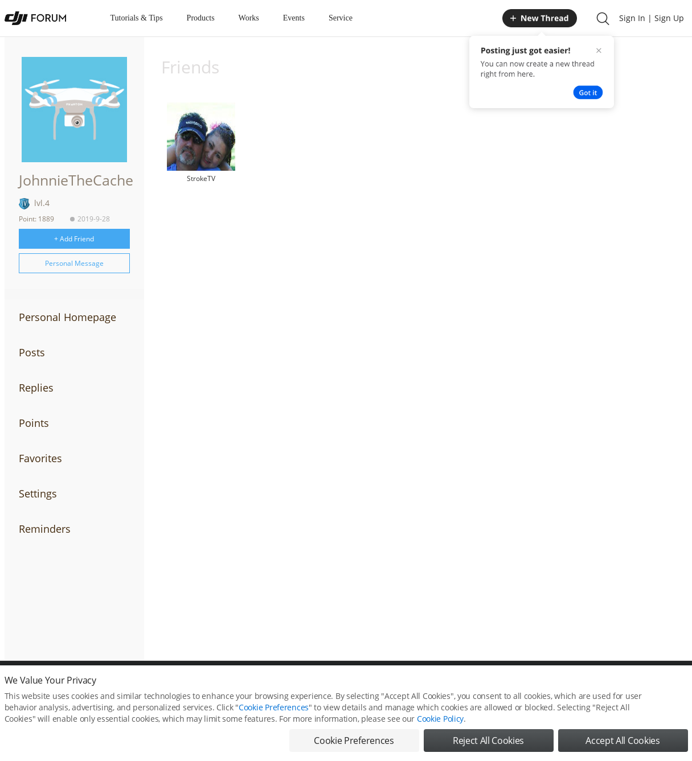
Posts (32, 352)
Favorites (40, 458)
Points (34, 423)
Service (341, 18)
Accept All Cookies (622, 745)
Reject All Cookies (488, 745)
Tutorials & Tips (136, 18)
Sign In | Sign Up (651, 18)
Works (249, 18)
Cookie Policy (440, 723)
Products (201, 18)
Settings (38, 493)
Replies (36, 387)
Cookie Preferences (274, 712)
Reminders (45, 529)
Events (294, 18)
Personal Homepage (67, 317)
